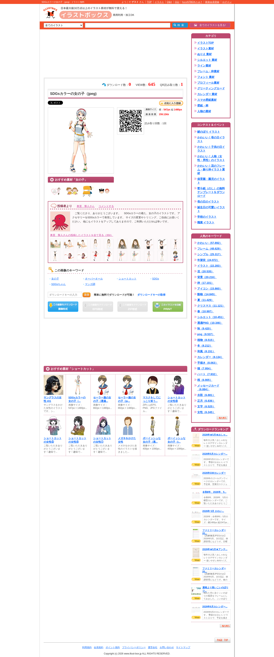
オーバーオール (94, 278)
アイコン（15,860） (209, 288)
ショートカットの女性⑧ (176, 399)
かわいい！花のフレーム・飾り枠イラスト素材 (211, 169)
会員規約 (98, 647)
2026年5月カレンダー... (215, 453)
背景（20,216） (207, 277)
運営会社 (152, 647)
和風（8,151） (206, 351)
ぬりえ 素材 (204, 54)
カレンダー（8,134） (210, 357)
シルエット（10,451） (211, 317)
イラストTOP (205, 42)
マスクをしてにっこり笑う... (152, 399)
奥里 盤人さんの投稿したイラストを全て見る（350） (81, 235)
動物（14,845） (207, 294)
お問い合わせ (167, 647)
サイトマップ (183, 647)
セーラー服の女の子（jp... (127, 399)
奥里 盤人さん (86, 206)
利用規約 (87, 647)
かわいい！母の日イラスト (211, 139)
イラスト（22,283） (209, 265)
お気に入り (171, 103)
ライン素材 (204, 65)
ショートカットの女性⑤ (53, 440)
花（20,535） (205, 271)
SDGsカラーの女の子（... (77, 399)
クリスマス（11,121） (211, 305)
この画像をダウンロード (63, 307)
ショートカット (128, 278)
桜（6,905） (204, 379)
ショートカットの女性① (102, 440)
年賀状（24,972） (208, 260)
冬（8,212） (204, 345)
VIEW (196, 445)
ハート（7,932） (207, 374)
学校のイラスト (207, 216)
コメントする (106, 206)
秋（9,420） (204, 328)
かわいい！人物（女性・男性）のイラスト (211, 158)
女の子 (55, 278)
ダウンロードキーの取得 (151, 294)
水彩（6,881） (206, 395)
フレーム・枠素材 (208, 71)
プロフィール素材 (208, 82)
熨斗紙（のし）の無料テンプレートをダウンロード (211, 192)
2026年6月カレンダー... (215, 606)
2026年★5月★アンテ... (215, 549)
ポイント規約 (113, 647)
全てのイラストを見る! (210, 25)
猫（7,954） (204, 368)
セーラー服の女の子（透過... (102, 399)
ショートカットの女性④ (77, 440)
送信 (86, 294)
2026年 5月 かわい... (213, 511)
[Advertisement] (21, 65)
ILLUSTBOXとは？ (192, 2)
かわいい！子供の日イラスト (211, 148)
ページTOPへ (222, 640)
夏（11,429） (205, 300)
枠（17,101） (205, 282)
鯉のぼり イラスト (208, 131)
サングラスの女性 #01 (53, 399)
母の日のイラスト (208, 201)
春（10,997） (205, 311)
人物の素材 (204, 111)
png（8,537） (206, 334)
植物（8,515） (206, 339)
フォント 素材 (206, 77)
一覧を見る (222, 418)
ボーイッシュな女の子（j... (176, 440)
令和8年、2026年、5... (214, 492)
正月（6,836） (206, 400)
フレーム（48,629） (209, 248)
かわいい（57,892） (209, 242)
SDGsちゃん (58, 284)
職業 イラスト (206, 222)
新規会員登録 (212, 2)
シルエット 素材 (207, 59)
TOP (149, 2)
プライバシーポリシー (134, 647)
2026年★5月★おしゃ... (215, 434)
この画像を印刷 (168, 307)
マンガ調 (90, 284)
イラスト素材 (205, 48)
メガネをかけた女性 (127, 440)
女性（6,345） (206, 412)
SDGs (155, 278)
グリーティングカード (211, 88)
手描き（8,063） (207, 362)
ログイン (227, 2)
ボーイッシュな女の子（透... (152, 440)
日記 (177, 2)
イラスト (159, 2)
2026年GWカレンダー (214, 473)
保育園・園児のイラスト (211, 180)
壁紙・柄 (202, 105)
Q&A (169, 2)
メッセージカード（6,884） (208, 387)
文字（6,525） (206, 406)
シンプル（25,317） (209, 254)
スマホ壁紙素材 (207, 99)
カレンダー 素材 (207, 94)
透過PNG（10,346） (210, 322)
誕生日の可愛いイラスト (211, 209)
